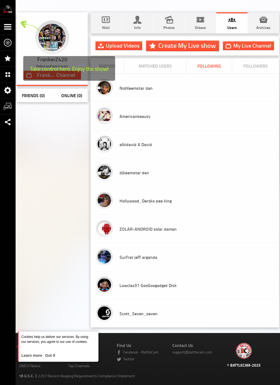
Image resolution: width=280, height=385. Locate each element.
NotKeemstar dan (136, 88)
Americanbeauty (134, 116)
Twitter (129, 358)
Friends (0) (33, 95)
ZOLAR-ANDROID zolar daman (148, 229)
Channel (252, 45)
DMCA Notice (29, 365)
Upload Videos (122, 45)
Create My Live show (187, 45)
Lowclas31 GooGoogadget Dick (148, 285)
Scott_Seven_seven (138, 313)
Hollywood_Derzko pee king (145, 201)
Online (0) (71, 95)
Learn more (32, 355)
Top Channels (79, 365)
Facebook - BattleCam (141, 352)
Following (209, 66)
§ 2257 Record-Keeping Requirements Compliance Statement (77, 375)
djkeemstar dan (134, 172)
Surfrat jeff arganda (138, 257)
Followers (255, 66)
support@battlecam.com (192, 352)
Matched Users (155, 66)
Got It (49, 355)
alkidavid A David (135, 144)
